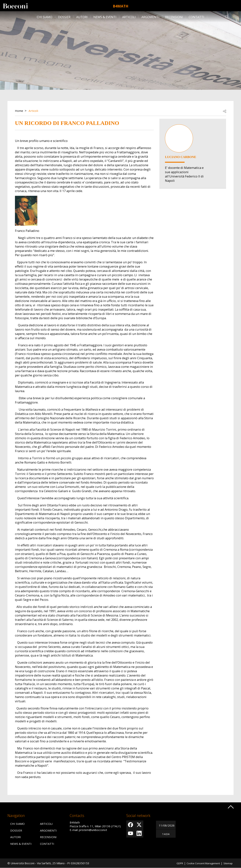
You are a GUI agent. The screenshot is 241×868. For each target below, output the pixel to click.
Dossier (64, 17)
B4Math (120, 5)
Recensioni (174, 17)
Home (19, 110)
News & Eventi (104, 17)
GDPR (173, 863)
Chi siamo (44, 17)
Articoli (129, 17)
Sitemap (227, 863)
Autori (82, 17)
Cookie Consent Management (200, 863)
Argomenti (150, 17)
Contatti (196, 17)
